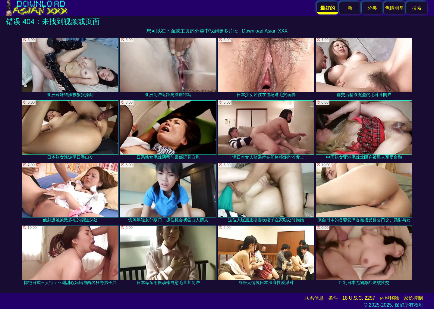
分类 (372, 8)
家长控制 (413, 298)
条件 (333, 298)
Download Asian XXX (265, 30)
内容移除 (389, 298)
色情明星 (394, 8)
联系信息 (314, 298)
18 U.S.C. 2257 (358, 298)
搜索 (417, 8)
